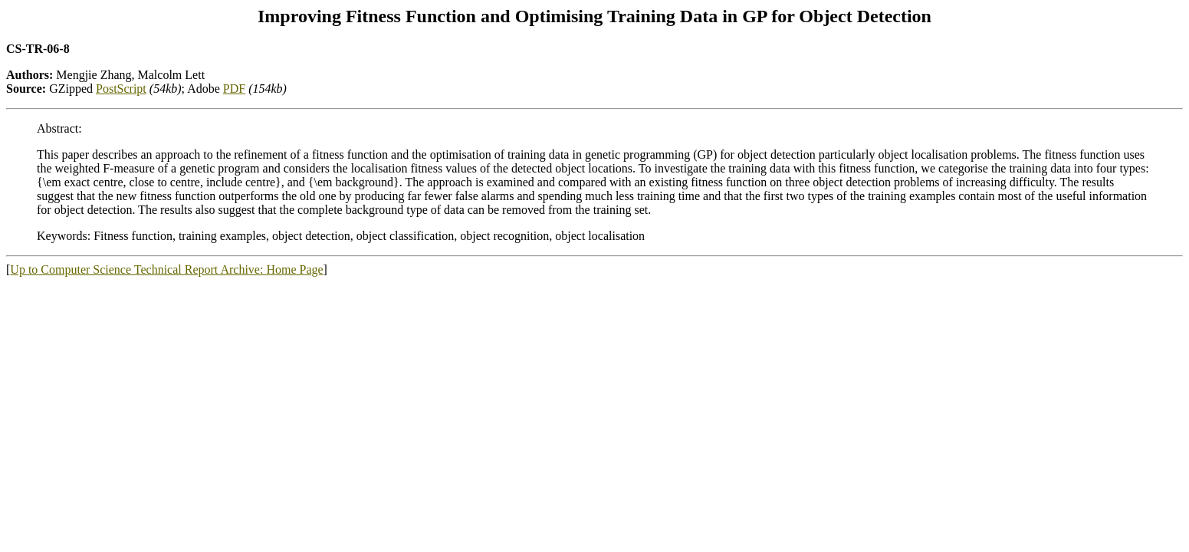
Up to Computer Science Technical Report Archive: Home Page (166, 269)
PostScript (121, 88)
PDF (234, 88)
